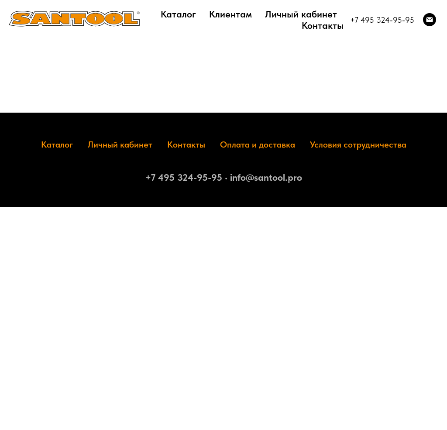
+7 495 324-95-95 (382, 19)
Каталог (178, 14)
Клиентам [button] (230, 14)
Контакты (323, 25)
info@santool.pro (266, 177)
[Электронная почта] (429, 19)
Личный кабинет (301, 14)
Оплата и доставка (257, 144)
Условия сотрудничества (358, 144)
